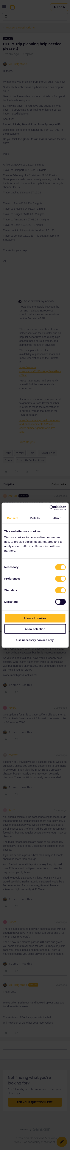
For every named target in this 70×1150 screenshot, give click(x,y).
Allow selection (35, 629)
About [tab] (57, 518)
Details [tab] (35, 518)
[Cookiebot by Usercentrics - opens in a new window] (50, 507)
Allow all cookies (35, 618)
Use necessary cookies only (35, 639)
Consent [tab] (12, 518)
